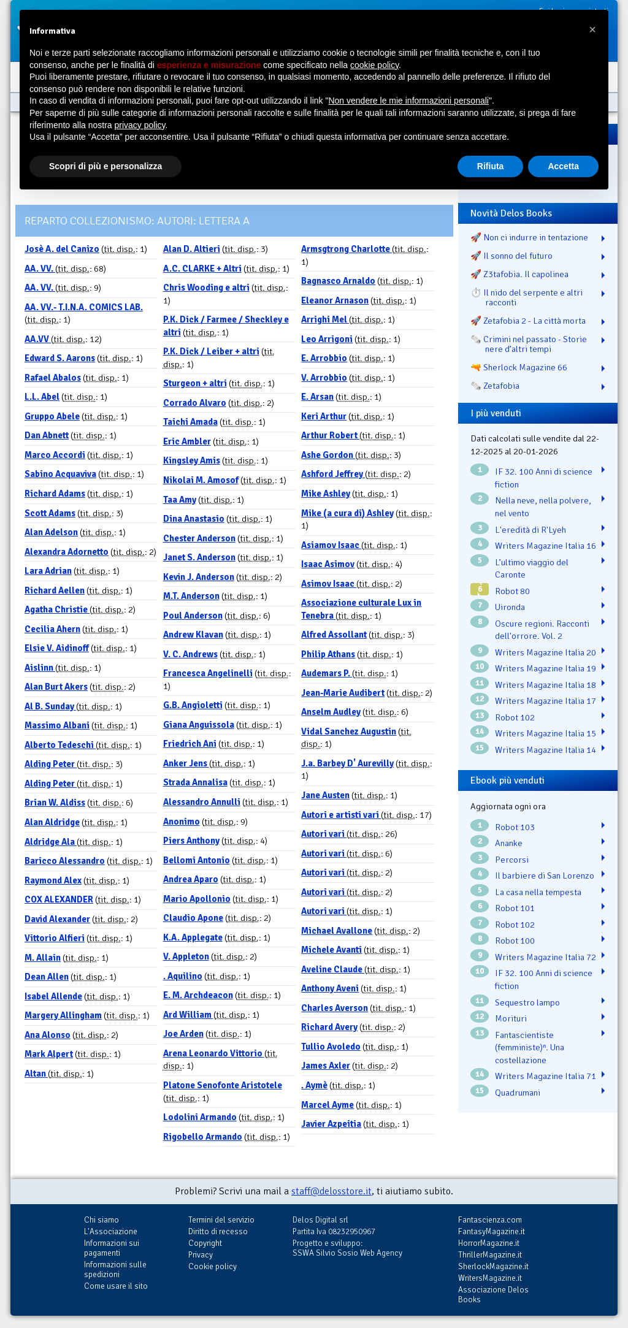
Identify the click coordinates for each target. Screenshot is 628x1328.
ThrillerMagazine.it (490, 1255)
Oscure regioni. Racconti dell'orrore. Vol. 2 (542, 630)
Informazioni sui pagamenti (111, 1248)
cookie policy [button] (374, 65)
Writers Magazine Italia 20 (545, 652)
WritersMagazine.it (490, 1278)
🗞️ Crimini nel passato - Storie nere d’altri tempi (528, 344)
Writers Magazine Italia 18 (545, 684)
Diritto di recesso (218, 1231)
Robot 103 (515, 827)
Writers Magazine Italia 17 (545, 700)
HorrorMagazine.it (488, 1243)
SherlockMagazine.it (493, 1266)
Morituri (511, 1018)
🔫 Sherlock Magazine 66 (518, 367)
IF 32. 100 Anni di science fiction (543, 478)
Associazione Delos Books (493, 1294)
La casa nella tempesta (538, 892)
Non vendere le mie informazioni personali (408, 100)
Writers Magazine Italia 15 (545, 733)
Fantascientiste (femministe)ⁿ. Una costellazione (529, 1047)
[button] (592, 29)
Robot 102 (515, 717)
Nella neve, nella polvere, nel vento (543, 507)
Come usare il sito (116, 1286)
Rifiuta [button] (490, 166)
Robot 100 (515, 940)
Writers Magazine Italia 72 (545, 957)
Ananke (509, 843)
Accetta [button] (563, 166)
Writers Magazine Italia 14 (545, 749)
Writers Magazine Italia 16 (545, 545)
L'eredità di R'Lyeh (530, 529)
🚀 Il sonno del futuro (511, 256)
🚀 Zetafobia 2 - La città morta (528, 321)
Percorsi (512, 859)
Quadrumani (517, 1092)
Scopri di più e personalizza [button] (105, 166)
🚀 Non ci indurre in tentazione (529, 237)
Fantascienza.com (490, 1220)
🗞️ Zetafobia (494, 386)
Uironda (510, 606)
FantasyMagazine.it (491, 1231)
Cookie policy (212, 1266)
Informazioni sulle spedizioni (115, 1269)
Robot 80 (512, 591)
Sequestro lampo (527, 1002)
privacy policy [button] (140, 125)
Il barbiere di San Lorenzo (544, 875)
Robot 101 (515, 908)
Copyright (205, 1243)
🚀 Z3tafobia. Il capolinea (519, 274)
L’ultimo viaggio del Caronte (532, 569)
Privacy (200, 1255)
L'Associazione (110, 1231)
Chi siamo (101, 1220)
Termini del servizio (221, 1220)
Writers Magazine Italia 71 (545, 1076)
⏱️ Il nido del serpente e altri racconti (526, 297)
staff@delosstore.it (331, 1191)
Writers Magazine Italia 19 (545, 668)
